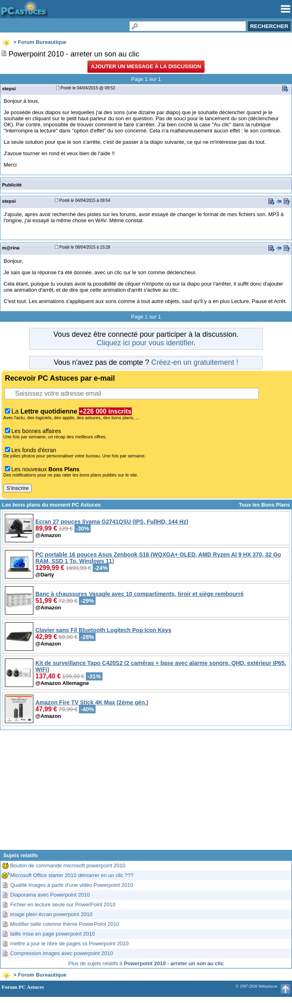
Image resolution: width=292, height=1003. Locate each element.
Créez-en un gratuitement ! (194, 362)
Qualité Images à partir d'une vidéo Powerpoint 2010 (71, 885)
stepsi (9, 88)
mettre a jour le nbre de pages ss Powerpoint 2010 (69, 943)
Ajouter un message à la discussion (146, 66)
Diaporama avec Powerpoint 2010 (50, 895)
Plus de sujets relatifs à (146, 963)
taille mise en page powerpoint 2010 (52, 934)
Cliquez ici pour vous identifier (144, 343)
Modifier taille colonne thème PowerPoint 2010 (64, 924)
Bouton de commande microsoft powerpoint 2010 (67, 865)
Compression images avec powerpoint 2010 (61, 953)
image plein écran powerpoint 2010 (51, 914)
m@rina (11, 247)
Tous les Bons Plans (264, 505)
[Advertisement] (146, 793)
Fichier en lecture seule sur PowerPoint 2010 (62, 904)
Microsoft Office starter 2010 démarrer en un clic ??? (71, 875)
